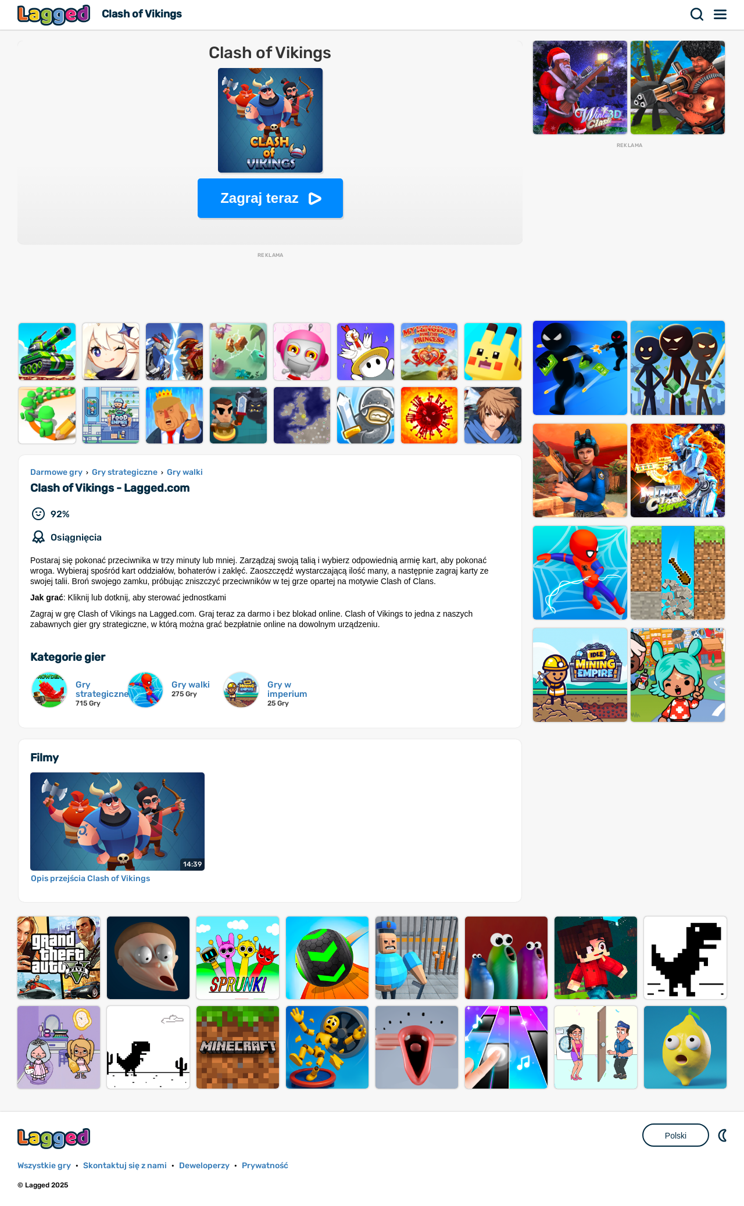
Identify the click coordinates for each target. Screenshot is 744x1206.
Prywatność (265, 1166)
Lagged (55, 15)
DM (723, 1135)
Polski (675, 1135)
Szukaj (697, 14)
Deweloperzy (204, 1166)
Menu (720, 14)
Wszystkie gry (44, 1166)
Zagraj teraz (259, 198)
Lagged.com (55, 1138)
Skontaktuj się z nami (125, 1166)
